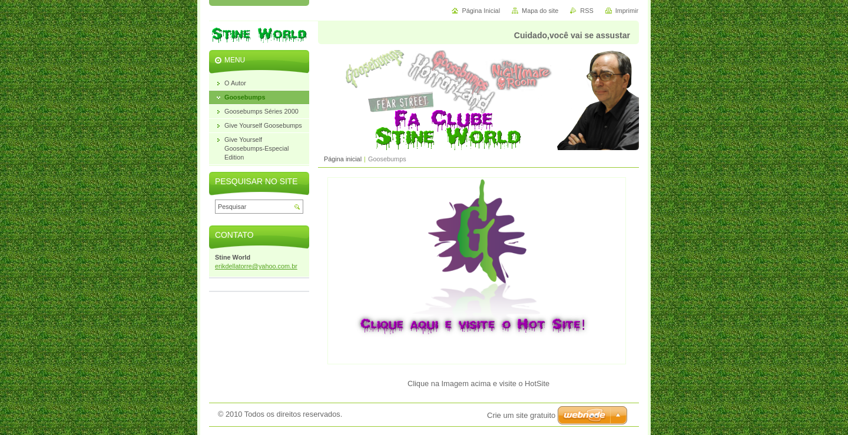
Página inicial (343, 158)
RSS (586, 10)
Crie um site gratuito (521, 415)
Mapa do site (540, 10)
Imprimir (626, 10)
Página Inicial (481, 10)
